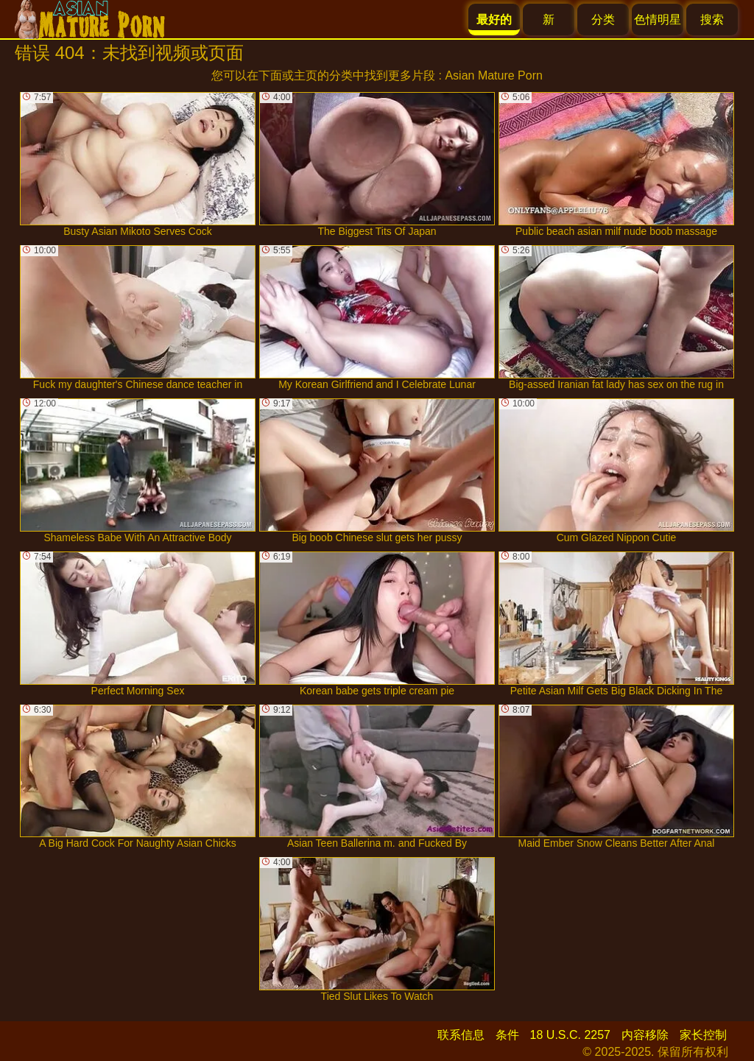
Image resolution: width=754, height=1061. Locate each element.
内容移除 (645, 1035)
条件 (507, 1035)
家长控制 (703, 1035)
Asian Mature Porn (494, 75)
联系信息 (461, 1035)
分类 (603, 19)
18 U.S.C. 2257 (570, 1035)
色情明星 (657, 19)
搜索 (712, 19)
